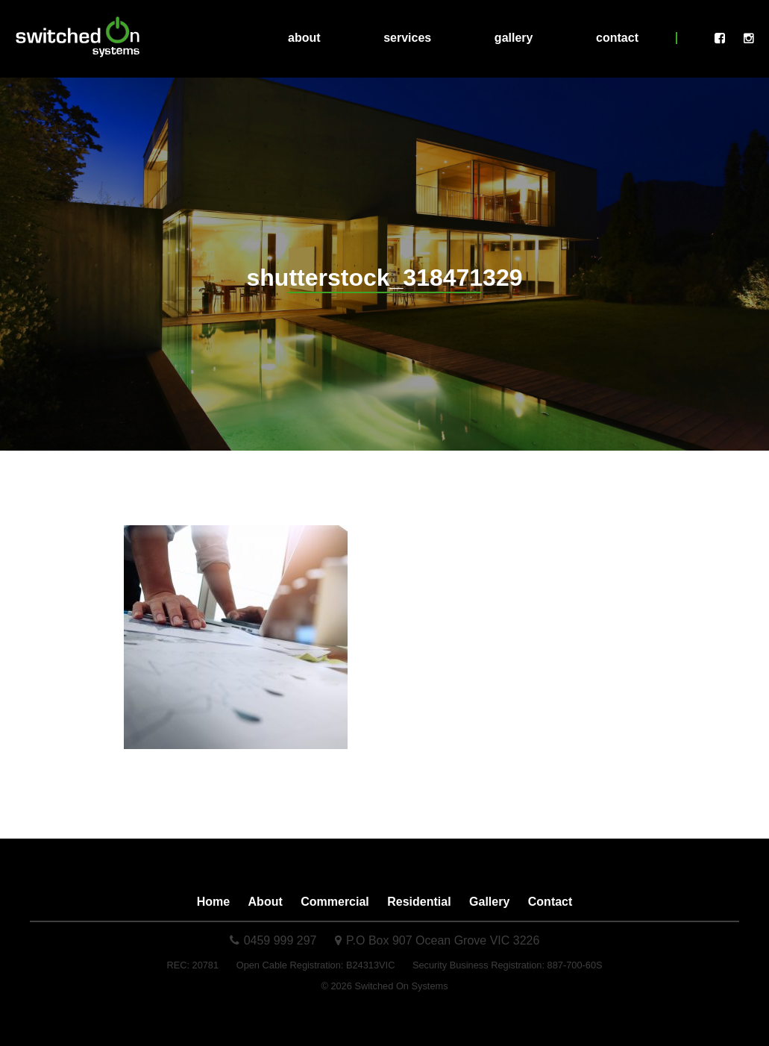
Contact (617, 37)
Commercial (335, 901)
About (304, 37)
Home (213, 901)
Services (407, 37)
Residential (419, 901)
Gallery (514, 37)
